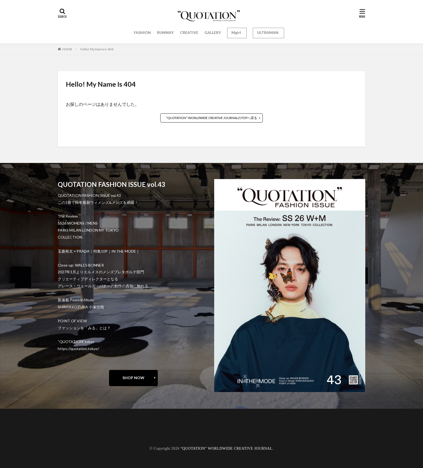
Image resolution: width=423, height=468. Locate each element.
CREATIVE (189, 32)
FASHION (142, 32)
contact (69, 430)
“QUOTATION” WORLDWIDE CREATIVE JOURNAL (226, 448)
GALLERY (212, 32)
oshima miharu (75, 434)
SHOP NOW (133, 377)
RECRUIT (71, 438)
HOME (67, 49)
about (68, 426)
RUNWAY (165, 32)
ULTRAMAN (267, 32)
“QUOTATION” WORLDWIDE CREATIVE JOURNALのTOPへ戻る (211, 118)
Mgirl (236, 32)
